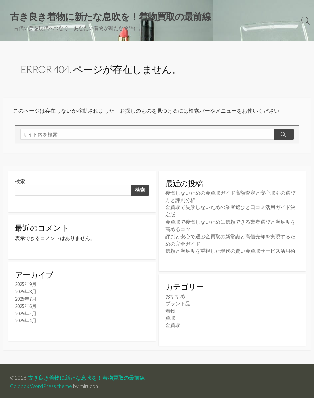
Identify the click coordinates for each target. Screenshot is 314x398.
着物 (170, 308)
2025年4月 (26, 320)
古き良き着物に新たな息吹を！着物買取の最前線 (86, 375)
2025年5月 (26, 313)
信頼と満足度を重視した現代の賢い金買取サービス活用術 (230, 249)
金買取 (172, 322)
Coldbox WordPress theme (41, 384)
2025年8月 (26, 292)
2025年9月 (26, 285)
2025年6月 (26, 306)
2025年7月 (26, 299)
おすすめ (175, 294)
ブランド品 (177, 301)
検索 (20, 181)
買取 (170, 315)
